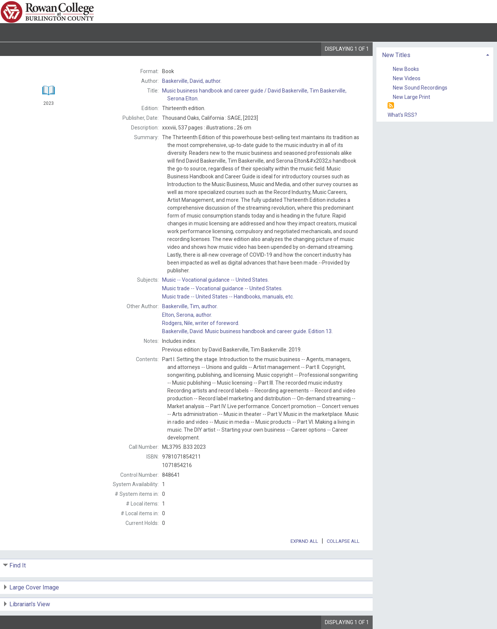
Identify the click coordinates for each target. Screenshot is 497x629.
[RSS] (391, 106)
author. (191, 81)
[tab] (434, 54)
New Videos (406, 78)
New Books (406, 69)
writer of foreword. (200, 323)
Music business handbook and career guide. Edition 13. (247, 331)
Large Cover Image (34, 587)
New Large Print (411, 97)
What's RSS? (402, 115)
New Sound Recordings (420, 88)
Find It (17, 565)
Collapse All (343, 541)
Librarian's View (29, 604)
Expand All (304, 541)
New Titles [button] (396, 55)
